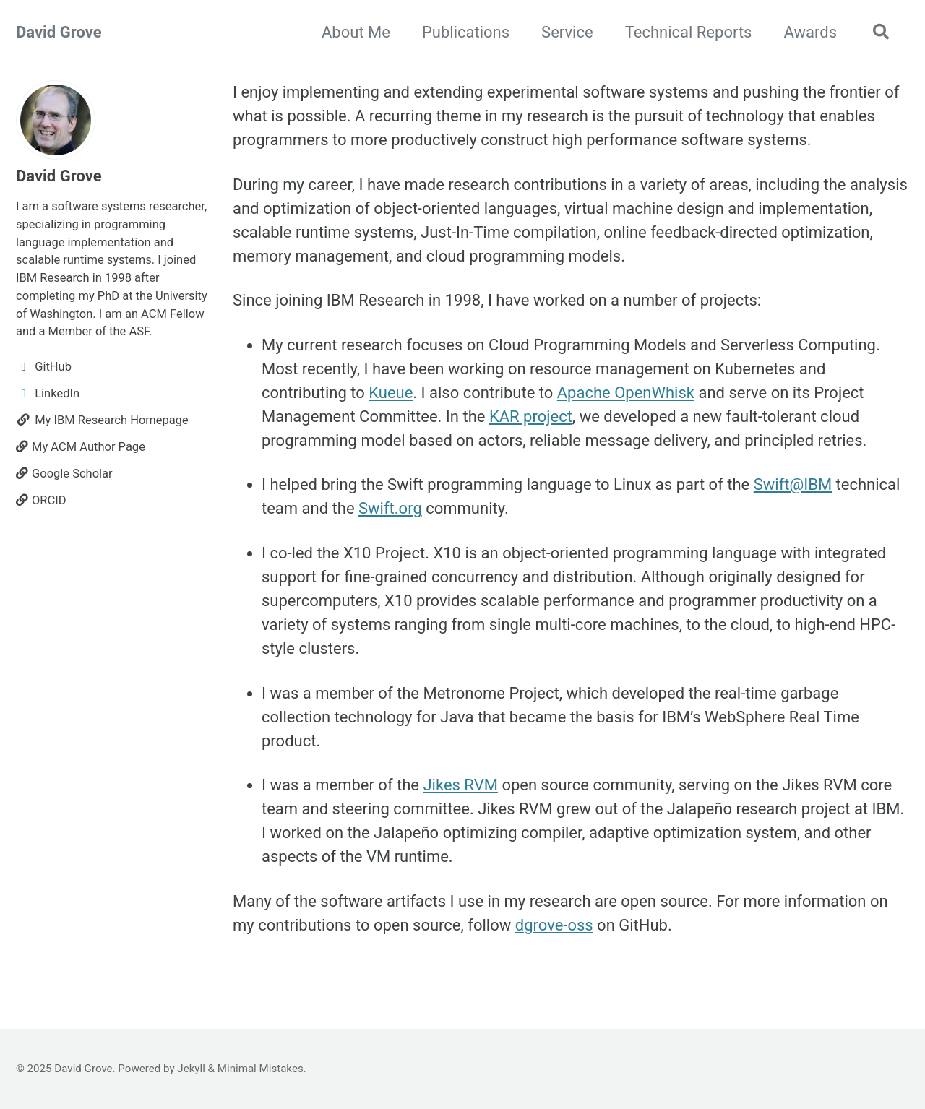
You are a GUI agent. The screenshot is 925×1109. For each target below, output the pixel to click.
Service (567, 32)
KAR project (530, 416)
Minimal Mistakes (261, 1068)
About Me (356, 32)
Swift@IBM (793, 484)
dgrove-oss (554, 925)
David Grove (59, 32)
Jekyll (191, 1068)
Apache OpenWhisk (625, 393)
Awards (810, 32)
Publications (465, 32)
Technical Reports (688, 32)
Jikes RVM (460, 785)
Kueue (391, 393)
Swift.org (390, 508)
